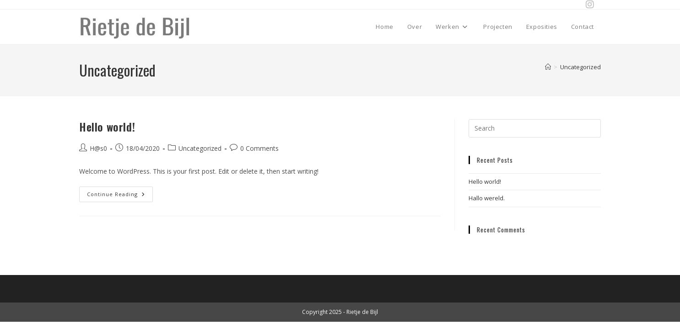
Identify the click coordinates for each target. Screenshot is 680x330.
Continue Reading (120, 192)
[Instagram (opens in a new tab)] (587, 4)
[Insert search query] (535, 128)
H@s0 (98, 148)
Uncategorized (580, 67)
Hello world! (107, 126)
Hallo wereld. (487, 198)
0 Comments (259, 148)
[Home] (548, 67)
